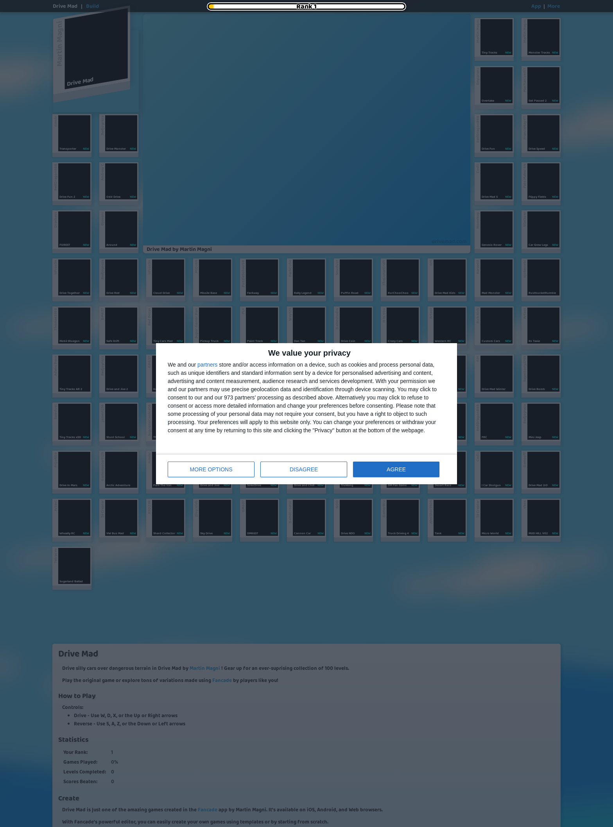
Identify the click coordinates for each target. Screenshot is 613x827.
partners (207, 364)
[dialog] (306, 413)
